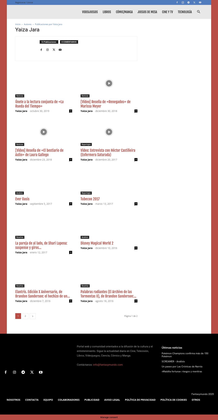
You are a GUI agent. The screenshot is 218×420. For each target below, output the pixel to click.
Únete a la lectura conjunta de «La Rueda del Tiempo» (39, 103)
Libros (107, 12)
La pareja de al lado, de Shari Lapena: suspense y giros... (41, 245)
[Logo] (41, 12)
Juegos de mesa (147, 12)
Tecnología (185, 12)
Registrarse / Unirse (24, 2)
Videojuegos (90, 12)
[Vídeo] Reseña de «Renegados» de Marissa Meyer (106, 103)
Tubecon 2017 (90, 199)
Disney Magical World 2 (97, 243)
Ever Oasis (22, 199)
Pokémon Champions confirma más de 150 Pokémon (185, 355)
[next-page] (33, 316)
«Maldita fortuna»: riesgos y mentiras (182, 371)
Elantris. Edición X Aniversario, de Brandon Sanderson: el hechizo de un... (42, 293)
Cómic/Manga (124, 12)
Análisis (19, 193)
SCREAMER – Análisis (173, 361)
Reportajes (86, 144)
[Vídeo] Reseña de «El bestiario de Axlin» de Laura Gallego (39, 152)
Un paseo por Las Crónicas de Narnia (182, 366)
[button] (198, 12)
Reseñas (19, 237)
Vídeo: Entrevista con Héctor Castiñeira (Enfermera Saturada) (108, 152)
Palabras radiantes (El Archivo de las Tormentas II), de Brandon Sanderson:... (108, 293)
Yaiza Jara (21, 111)
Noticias (19, 96)
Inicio (18, 24)
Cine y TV (167, 12)
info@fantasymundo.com (108, 364)
